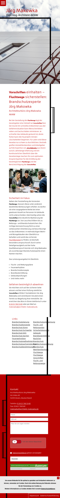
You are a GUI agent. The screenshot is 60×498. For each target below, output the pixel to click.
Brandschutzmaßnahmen (22, 341)
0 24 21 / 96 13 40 (15, 304)
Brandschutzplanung (20, 322)
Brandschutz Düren (20, 328)
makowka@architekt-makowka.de (23, 307)
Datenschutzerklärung (49, 496)
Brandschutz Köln (19, 333)
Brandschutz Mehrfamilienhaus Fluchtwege (40, 349)
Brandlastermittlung (41, 336)
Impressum (34, 496)
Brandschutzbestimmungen (23, 347)
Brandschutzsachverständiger (24, 344)
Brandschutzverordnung (43, 344)
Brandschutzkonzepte (21, 325)
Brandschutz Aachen (20, 336)
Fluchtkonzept (15, 240)
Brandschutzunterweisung (44, 322)
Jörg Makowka (32, 148)
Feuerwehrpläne (19, 339)
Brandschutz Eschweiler (22, 330)
